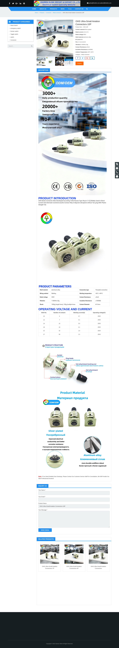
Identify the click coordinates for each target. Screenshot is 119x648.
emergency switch (15, 34)
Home (36, 18)
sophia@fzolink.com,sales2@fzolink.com (99, 3)
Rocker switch (14, 37)
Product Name (42, 508)
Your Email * (41, 502)
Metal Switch (14, 31)
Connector (48, 18)
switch (12, 43)
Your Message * (42, 515)
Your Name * (42, 496)
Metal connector (57, 18)
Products (42, 18)
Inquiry (79, 69)
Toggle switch (14, 40)
